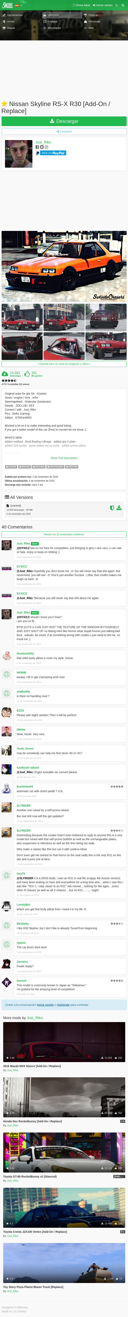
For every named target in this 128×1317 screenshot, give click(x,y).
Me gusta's (37, 376)
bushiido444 (25, 786)
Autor (35, 543)
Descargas (15, 376)
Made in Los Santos (14, 1311)
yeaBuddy (23, 691)
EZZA (20, 710)
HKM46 (21, 672)
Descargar (64, 121)
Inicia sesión (45, 1004)
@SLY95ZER (25, 878)
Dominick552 (25, 653)
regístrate (63, 1004)
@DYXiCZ (23, 548)
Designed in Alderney (15, 1307)
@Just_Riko (25, 571)
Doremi (21, 980)
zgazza (21, 942)
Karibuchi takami (28, 767)
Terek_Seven (25, 748)
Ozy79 (21, 873)
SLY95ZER (24, 805)
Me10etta (23, 923)
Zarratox (22, 961)
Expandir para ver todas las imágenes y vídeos (64, 364)
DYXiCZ (22, 566)
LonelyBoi (23, 904)
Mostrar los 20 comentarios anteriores (64, 534)
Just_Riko (43, 142)
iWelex (21, 729)
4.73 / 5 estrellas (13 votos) (15, 384)
